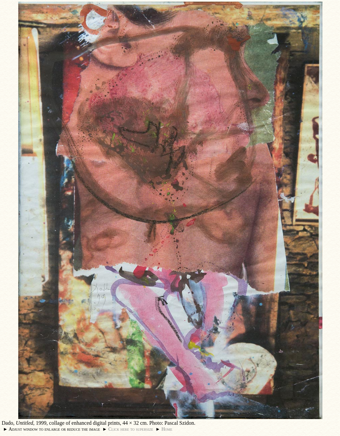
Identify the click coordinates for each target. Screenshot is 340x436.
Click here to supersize (130, 429)
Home (167, 429)
